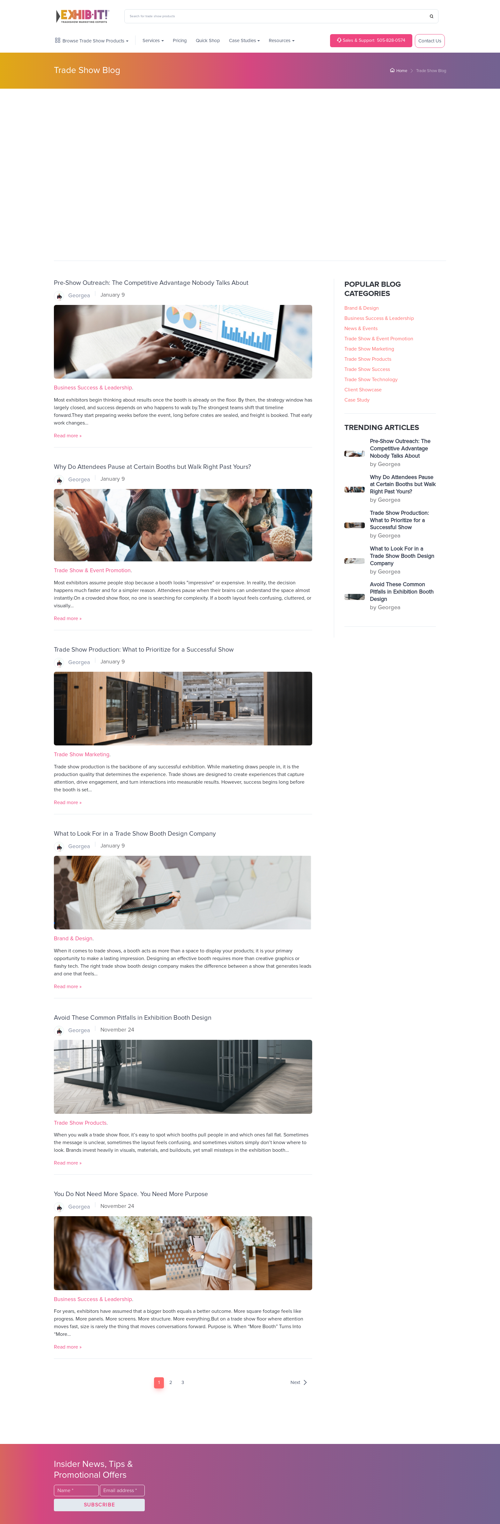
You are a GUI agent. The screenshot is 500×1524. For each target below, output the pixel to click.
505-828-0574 (371, 40)
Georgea (72, 296)
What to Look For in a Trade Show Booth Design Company (135, 834)
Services (151, 40)
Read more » (68, 435)
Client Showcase (363, 389)
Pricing (180, 40)
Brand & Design (73, 939)
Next (298, 1382)
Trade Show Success (367, 369)
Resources (279, 40)
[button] (99, 1505)
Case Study (357, 399)
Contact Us (429, 41)
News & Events (361, 328)
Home (398, 71)
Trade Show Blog (87, 70)
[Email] (122, 1490)
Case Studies (242, 40)
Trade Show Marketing (81, 755)
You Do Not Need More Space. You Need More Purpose (131, 1194)
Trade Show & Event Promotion (92, 570)
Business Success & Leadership (93, 388)
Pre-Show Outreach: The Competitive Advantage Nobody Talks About (151, 283)
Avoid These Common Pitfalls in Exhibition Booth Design (132, 1018)
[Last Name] (76, 1490)
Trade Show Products (80, 1123)
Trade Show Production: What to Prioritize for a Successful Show (144, 650)
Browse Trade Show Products (89, 40)
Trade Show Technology (371, 379)
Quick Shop (208, 40)
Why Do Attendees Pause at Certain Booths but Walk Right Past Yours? (152, 467)
